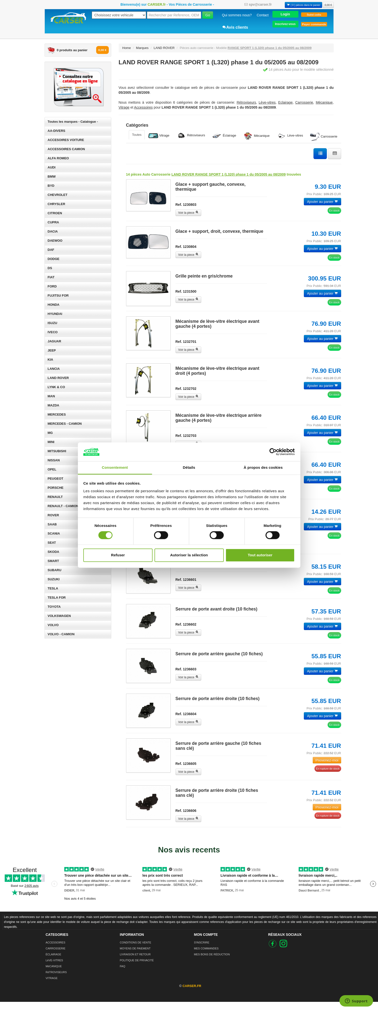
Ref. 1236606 (186, 819)
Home (126, 48)
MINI (51, 442)
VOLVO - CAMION (61, 634)
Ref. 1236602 (186, 629)
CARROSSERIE (56, 956)
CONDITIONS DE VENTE (135, 950)
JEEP (52, 350)
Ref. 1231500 (186, 291)
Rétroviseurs (190, 135)
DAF (51, 250)
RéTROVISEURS (56, 980)
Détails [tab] (189, 468)
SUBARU (55, 570)
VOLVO (53, 625)
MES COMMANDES (206, 956)
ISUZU (52, 323)
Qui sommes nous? (237, 15)
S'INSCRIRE (201, 950)
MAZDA (53, 405)
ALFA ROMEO (58, 158)
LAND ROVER (58, 378)
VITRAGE (52, 986)
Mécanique (256, 136)
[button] (285, 14)
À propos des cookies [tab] (263, 468)
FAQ (122, 974)
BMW (52, 176)
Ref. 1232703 (186, 437)
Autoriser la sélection (189, 555)
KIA (50, 359)
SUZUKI (54, 579)
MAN (51, 396)
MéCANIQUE (54, 974)
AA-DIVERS (57, 131)
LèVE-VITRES (54, 968)
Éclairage (224, 135)
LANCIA (54, 369)
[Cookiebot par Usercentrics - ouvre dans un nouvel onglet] (273, 451)
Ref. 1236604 (186, 721)
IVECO (53, 332)
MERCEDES (57, 414)
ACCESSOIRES (55, 950)
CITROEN (55, 213)
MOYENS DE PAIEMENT (135, 956)
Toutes (136, 135)
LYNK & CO (56, 387)
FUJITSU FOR (58, 295)
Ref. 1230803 (186, 205)
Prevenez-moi (326, 768)
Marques (142, 48)
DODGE (54, 259)
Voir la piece (188, 212)
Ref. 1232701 (186, 343)
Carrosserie (323, 136)
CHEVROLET (57, 195)
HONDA (54, 304)
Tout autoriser (260, 555)
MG (50, 433)
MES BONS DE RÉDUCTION (212, 962)
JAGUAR (54, 341)
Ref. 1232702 (186, 390)
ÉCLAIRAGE (53, 962)
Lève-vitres (290, 135)
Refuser (118, 555)
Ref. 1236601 (186, 583)
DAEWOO (55, 240)
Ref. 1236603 (186, 675)
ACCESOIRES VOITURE (66, 140)
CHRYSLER (56, 204)
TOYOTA (54, 607)
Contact (262, 15)
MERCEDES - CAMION (65, 423)
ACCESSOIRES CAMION (66, 149)
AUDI (52, 167)
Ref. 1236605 (186, 772)
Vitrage (158, 135)
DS (50, 268)
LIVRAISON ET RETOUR (135, 962)
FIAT (51, 277)
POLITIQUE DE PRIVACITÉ (137, 968)
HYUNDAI (55, 314)
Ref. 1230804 (186, 247)
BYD (51, 186)
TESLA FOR (57, 597)
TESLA (53, 588)
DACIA (53, 231)
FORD (52, 286)
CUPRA (53, 222)
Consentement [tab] (115, 468)
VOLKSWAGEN (59, 616)
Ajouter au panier (322, 202)
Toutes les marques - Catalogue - (73, 121)
